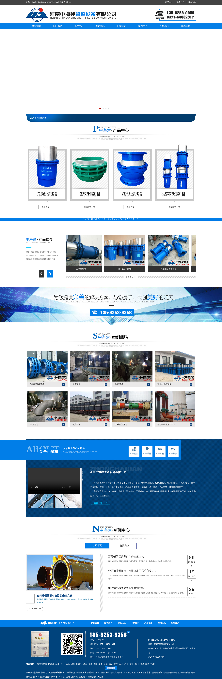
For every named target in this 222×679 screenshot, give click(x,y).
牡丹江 (79, 664)
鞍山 (126, 664)
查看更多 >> (47, 207)
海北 (57, 664)
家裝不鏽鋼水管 (102, 672)
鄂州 (137, 664)
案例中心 (142, 26)
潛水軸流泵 (45, 677)
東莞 (106, 664)
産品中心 (169, 2)
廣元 (111, 664)
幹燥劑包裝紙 (129, 672)
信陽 (142, 664)
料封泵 (62, 677)
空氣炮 (82, 677)
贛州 (63, 664)
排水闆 (36, 677)
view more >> (35, 609)
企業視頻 (164, 26)
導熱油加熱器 (116, 672)
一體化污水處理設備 (85, 672)
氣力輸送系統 (184, 672)
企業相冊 (160, 451)
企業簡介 (134, 451)
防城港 (51, 664)
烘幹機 (54, 677)
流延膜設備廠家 (144, 672)
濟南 (85, 664)
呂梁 (116, 664)
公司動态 (100, 26)
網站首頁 (36, 26)
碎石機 (100, 677)
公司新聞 (97, 545)
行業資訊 (121, 26)
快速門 (44, 672)
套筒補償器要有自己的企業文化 (54, 595)
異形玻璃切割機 (33, 672)
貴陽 (95, 664)
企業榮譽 (147, 451)
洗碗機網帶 (157, 672)
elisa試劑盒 (69, 672)
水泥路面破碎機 (55, 672)
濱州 (132, 664)
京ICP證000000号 (156, 657)
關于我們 (57, 26)
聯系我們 (180, 2)
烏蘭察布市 (42, 664)
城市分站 (192, 2)
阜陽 (68, 664)
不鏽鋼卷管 (91, 677)
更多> (152, 664)
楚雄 (90, 664)
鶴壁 (73, 664)
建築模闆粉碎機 (170, 672)
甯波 (147, 664)
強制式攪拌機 (72, 677)
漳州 (121, 664)
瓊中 (101, 664)
